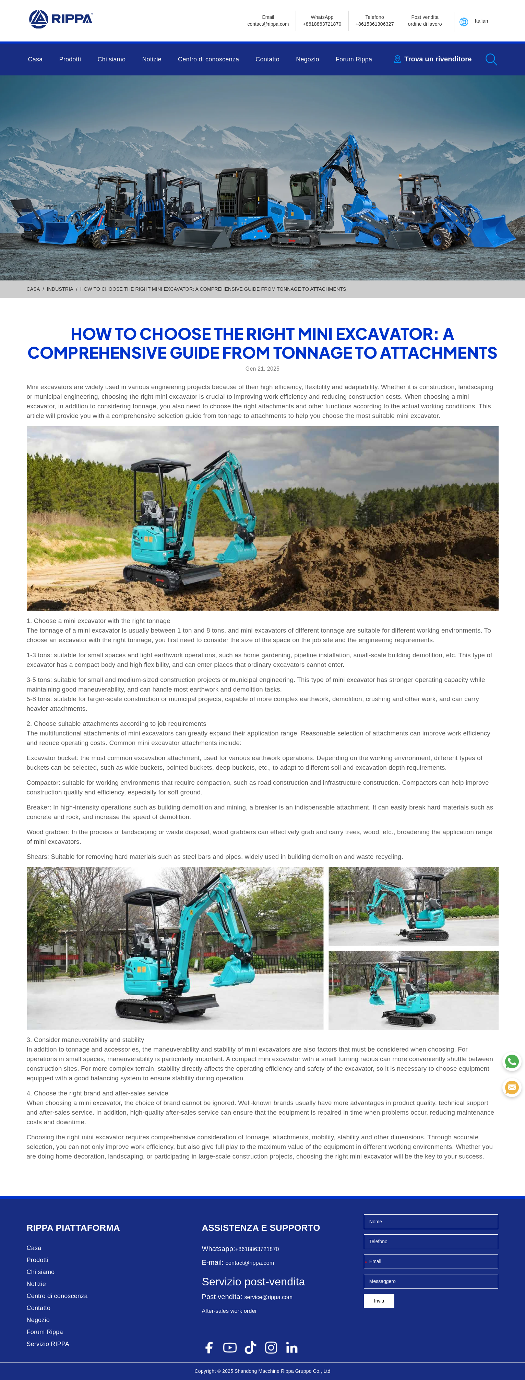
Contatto (267, 59)
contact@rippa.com (250, 1263)
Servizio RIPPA (48, 1344)
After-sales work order (229, 1311)
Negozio (307, 59)
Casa (35, 59)
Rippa (40, 1228)
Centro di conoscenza (208, 59)
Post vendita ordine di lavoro (425, 20)
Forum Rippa (354, 59)
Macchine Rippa (276, 1371)
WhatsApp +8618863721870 (322, 20)
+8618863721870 (257, 1249)
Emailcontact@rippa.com (268, 20)
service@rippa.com (268, 1297)
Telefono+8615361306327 (375, 20)
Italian (481, 21)
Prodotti (70, 59)
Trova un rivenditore (438, 59)
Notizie (151, 59)
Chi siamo (111, 59)
